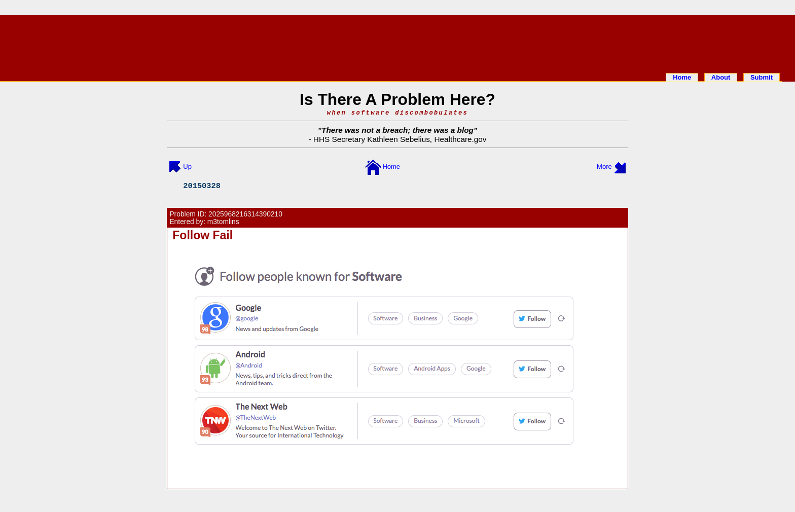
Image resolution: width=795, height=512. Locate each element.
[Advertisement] (397, 42)
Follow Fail (202, 235)
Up (187, 166)
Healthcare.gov (460, 139)
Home (682, 77)
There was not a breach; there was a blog (397, 130)
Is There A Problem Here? (397, 99)
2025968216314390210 (245, 214)
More (604, 166)
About (721, 77)
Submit (761, 77)
